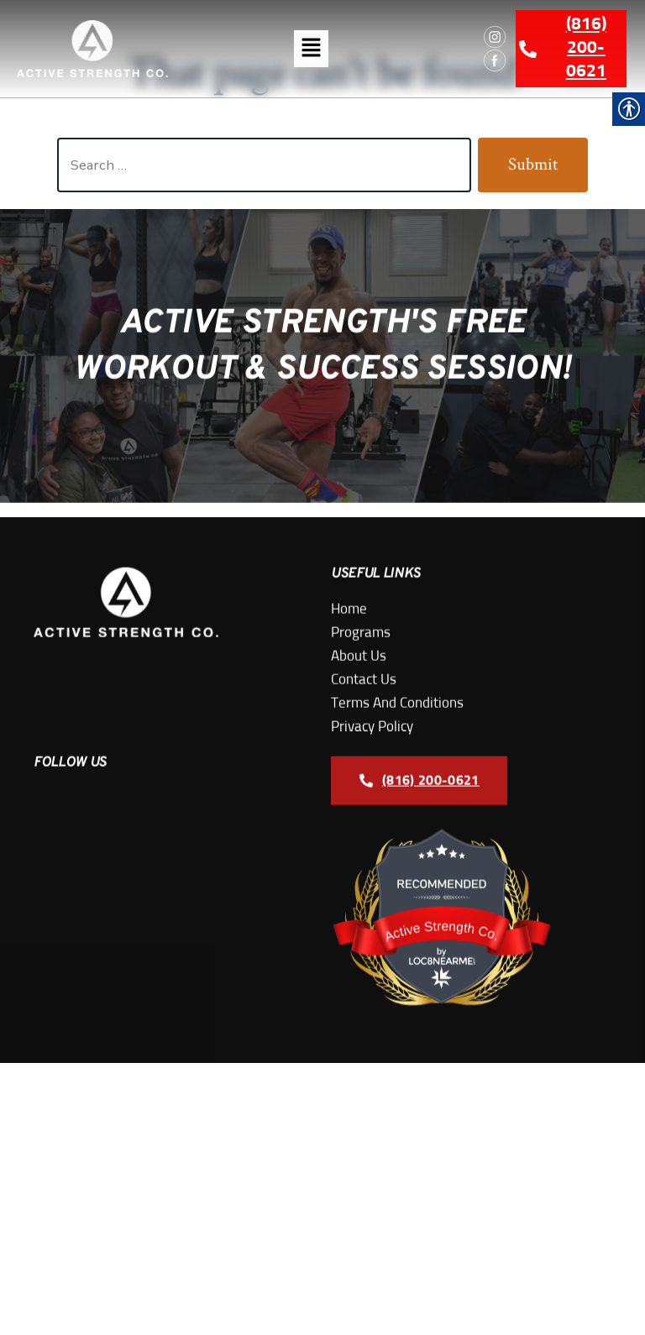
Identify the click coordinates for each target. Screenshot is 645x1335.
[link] (92, 48)
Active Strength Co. (442, 979)
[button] (311, 48)
